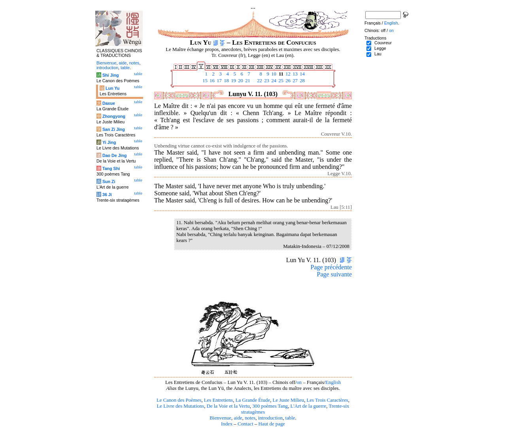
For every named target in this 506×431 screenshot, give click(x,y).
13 (294, 74)
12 (287, 74)
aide (238, 418)
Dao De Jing (114, 155)
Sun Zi (108, 181)
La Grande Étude (253, 400)
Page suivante (334, 274)
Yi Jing (109, 142)
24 (273, 80)
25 (280, 80)
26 (287, 80)
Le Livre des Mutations (180, 406)
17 (218, 80)
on (299, 382)
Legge (380, 48)
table (290, 418)
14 (301, 74)
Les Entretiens (218, 400)
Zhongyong (113, 116)
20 (240, 80)
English (333, 382)
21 (247, 80)
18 (226, 80)
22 (259, 80)
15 (204, 80)
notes (250, 418)
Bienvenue (220, 418)
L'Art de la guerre (308, 406)
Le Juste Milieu (288, 400)
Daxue (108, 103)
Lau (377, 53)
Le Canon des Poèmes (179, 400)
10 (273, 74)
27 (294, 80)
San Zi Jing (113, 129)
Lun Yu (112, 88)
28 (301, 80)
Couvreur (383, 42)
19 (233, 80)
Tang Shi (111, 168)
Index (226, 424)
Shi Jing (110, 75)
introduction (270, 418)
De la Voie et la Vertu (228, 406)
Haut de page (272, 424)
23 (266, 80)
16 (211, 80)
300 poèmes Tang (270, 406)
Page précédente (331, 267)
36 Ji (107, 194)
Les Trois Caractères (327, 400)
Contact (245, 424)
